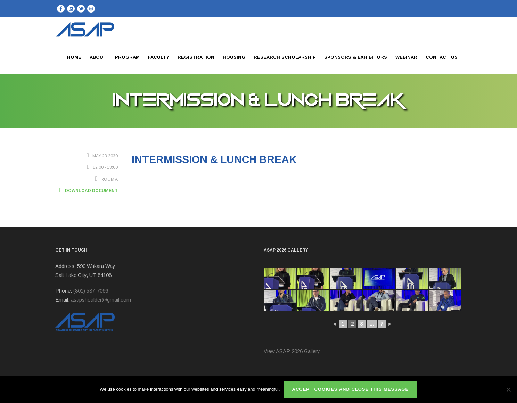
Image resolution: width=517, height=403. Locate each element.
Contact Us (442, 57)
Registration (196, 57)
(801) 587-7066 (90, 291)
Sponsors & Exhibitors (355, 57)
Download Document (86, 190)
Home (74, 57)
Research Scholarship (285, 57)
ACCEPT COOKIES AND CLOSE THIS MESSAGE (350, 389)
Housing (234, 57)
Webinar (406, 57)
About (98, 57)
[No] (508, 389)
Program (127, 57)
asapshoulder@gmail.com (101, 300)
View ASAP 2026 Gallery (292, 351)
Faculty (158, 57)
